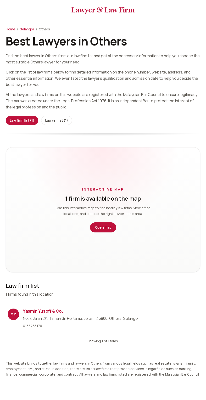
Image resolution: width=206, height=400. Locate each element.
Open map (103, 227)
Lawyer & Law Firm (102, 9)
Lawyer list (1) (56, 120)
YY (13, 314)
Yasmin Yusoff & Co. (43, 311)
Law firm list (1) (22, 120)
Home (10, 29)
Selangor (27, 29)
